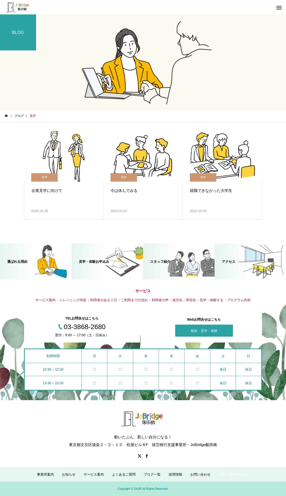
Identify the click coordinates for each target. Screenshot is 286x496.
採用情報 (175, 474)
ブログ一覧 (152, 474)
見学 (44, 177)
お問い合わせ (200, 474)
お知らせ (68, 474)
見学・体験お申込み (234, 474)
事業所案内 (45, 474)
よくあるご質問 (124, 474)
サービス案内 (94, 474)
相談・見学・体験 (204, 331)
